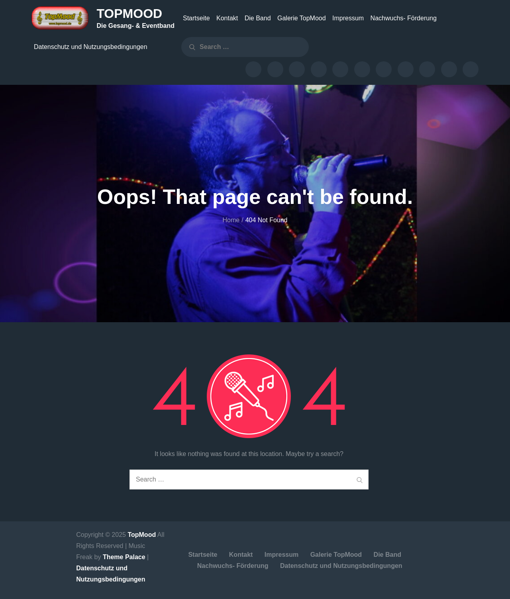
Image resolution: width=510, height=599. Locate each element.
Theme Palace (124, 557)
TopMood (129, 13)
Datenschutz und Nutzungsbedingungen (90, 46)
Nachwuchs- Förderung (404, 18)
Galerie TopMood (301, 18)
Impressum (348, 18)
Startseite (196, 18)
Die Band (258, 18)
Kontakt (227, 18)
